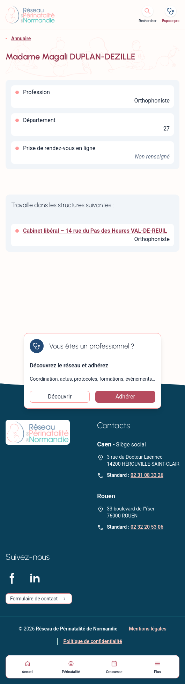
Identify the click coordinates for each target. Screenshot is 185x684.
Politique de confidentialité (92, 641)
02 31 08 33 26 (147, 475)
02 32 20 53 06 (147, 527)
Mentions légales (147, 629)
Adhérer (125, 396)
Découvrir (60, 396)
